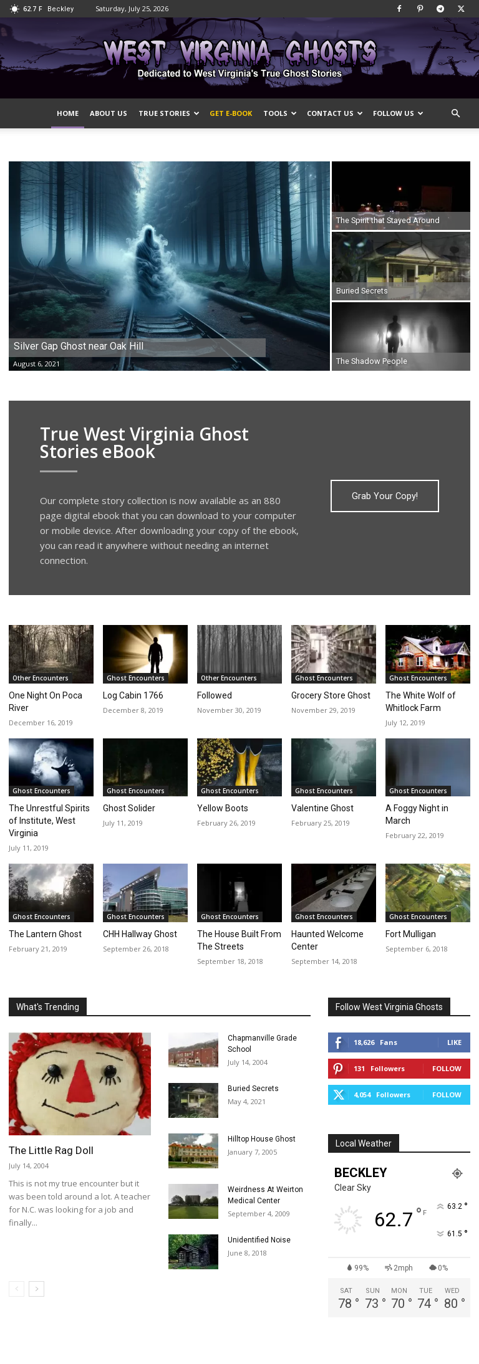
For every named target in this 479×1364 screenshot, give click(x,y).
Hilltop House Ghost (262, 1139)
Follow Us (398, 113)
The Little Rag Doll (51, 1150)
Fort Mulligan (410, 934)
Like (454, 1042)
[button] (455, 114)
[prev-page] (16, 1289)
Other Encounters (40, 678)
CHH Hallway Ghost (140, 934)
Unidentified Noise (259, 1240)
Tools (280, 113)
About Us (108, 113)
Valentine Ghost (322, 808)
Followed (214, 695)
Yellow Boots (222, 808)
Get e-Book (231, 113)
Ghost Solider (129, 808)
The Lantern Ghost (45, 934)
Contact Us (335, 113)
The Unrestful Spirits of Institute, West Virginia (49, 820)
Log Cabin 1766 (133, 695)
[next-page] (36, 1289)
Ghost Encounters (136, 678)
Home (68, 113)
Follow (447, 1068)
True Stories (169, 113)
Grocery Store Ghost (330, 695)
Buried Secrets (253, 1088)
